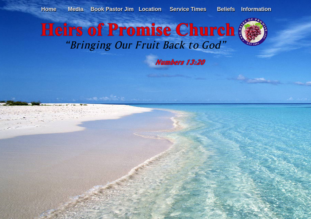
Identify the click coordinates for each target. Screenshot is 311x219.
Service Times (188, 9)
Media (75, 9)
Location (150, 9)
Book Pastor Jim (112, 9)
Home (48, 9)
